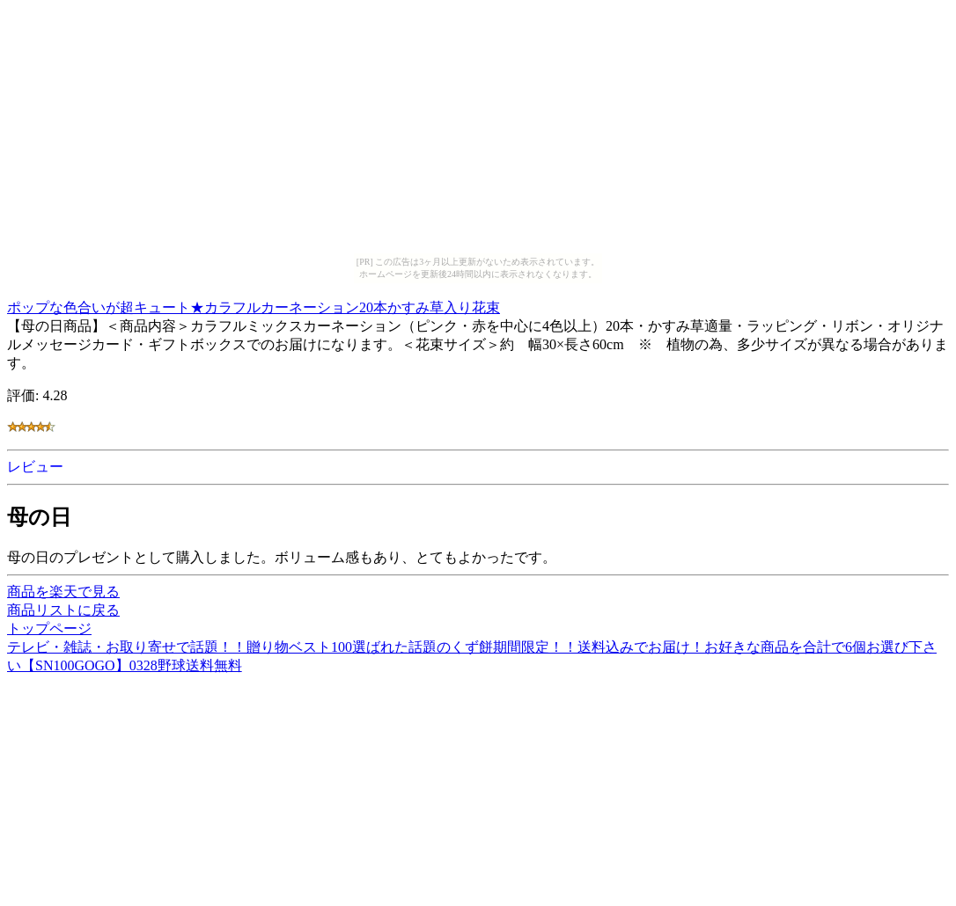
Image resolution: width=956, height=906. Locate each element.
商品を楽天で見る (63, 591)
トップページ (49, 628)
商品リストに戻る (63, 610)
